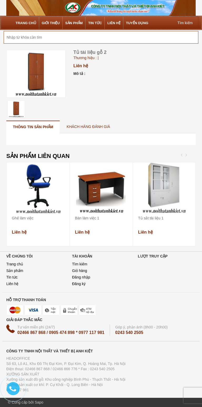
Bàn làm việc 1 (87, 218)
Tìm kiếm (79, 264)
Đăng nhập (81, 277)
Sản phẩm (14, 271)
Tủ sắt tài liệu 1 (151, 218)
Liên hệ (12, 284)
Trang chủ (14, 264)
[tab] (33, 127)
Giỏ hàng (79, 271)
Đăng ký (78, 284)
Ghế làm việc (22, 218)
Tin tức (12, 277)
